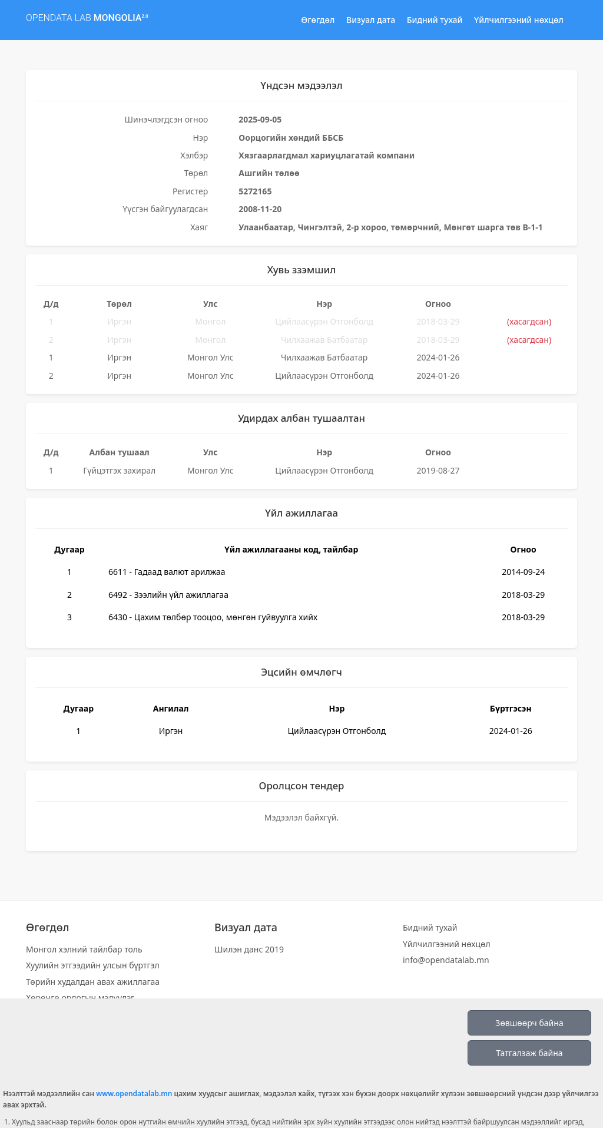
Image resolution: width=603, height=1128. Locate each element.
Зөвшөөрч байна (529, 1022)
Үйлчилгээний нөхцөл (519, 19)
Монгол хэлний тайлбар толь (84, 949)
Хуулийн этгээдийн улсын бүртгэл (93, 965)
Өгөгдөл (317, 19)
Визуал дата (370, 19)
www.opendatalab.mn (134, 1094)
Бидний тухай (435, 19)
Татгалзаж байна (529, 1052)
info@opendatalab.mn (446, 959)
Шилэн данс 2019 (249, 949)
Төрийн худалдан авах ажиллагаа (93, 981)
